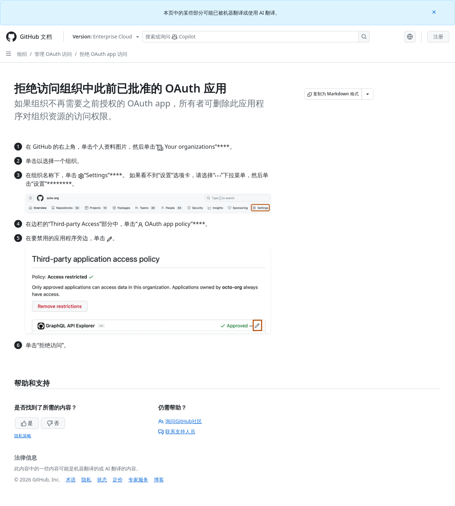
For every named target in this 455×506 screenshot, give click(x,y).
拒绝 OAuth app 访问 (103, 54)
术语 (71, 479)
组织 (22, 54)
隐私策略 (22, 436)
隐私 (86, 479)
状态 (102, 479)
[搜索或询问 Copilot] (256, 36)
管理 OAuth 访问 (53, 54)
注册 (438, 36)
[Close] (434, 11)
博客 (159, 479)
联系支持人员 (176, 431)
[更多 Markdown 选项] (368, 94)
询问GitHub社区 (180, 421)
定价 (118, 479)
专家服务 (138, 479)
